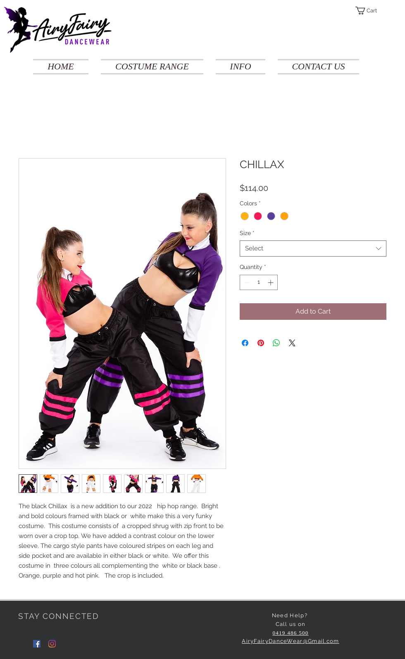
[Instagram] (52, 643)
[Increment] (271, 282)
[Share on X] (292, 343)
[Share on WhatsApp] (276, 343)
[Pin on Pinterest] (261, 343)
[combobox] (313, 248)
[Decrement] (246, 282)
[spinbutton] (258, 282)
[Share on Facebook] (245, 343)
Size (247, 233)
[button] (370, 10)
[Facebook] (36, 643)
